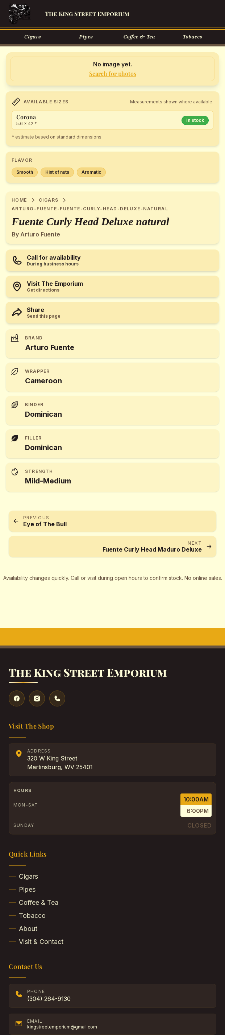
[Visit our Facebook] (17, 698)
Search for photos (112, 73)
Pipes (22, 889)
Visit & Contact (36, 941)
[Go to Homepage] (19, 14)
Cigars (49, 200)
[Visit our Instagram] (37, 698)
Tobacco (27, 915)
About (23, 928)
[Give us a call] (57, 698)
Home (19, 200)
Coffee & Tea (33, 902)
